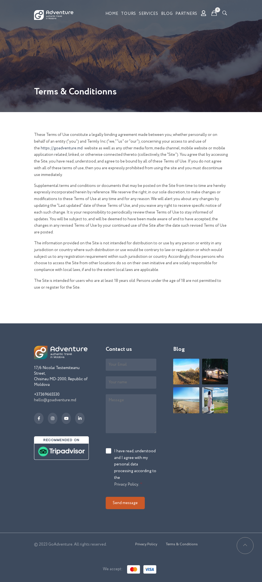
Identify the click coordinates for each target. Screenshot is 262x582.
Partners (186, 13)
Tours (128, 13)
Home (111, 13)
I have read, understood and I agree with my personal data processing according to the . (135, 468)
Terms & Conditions (182, 544)
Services (148, 13)
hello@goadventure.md (55, 400)
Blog (167, 13)
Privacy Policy (126, 484)
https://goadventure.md (62, 148)
